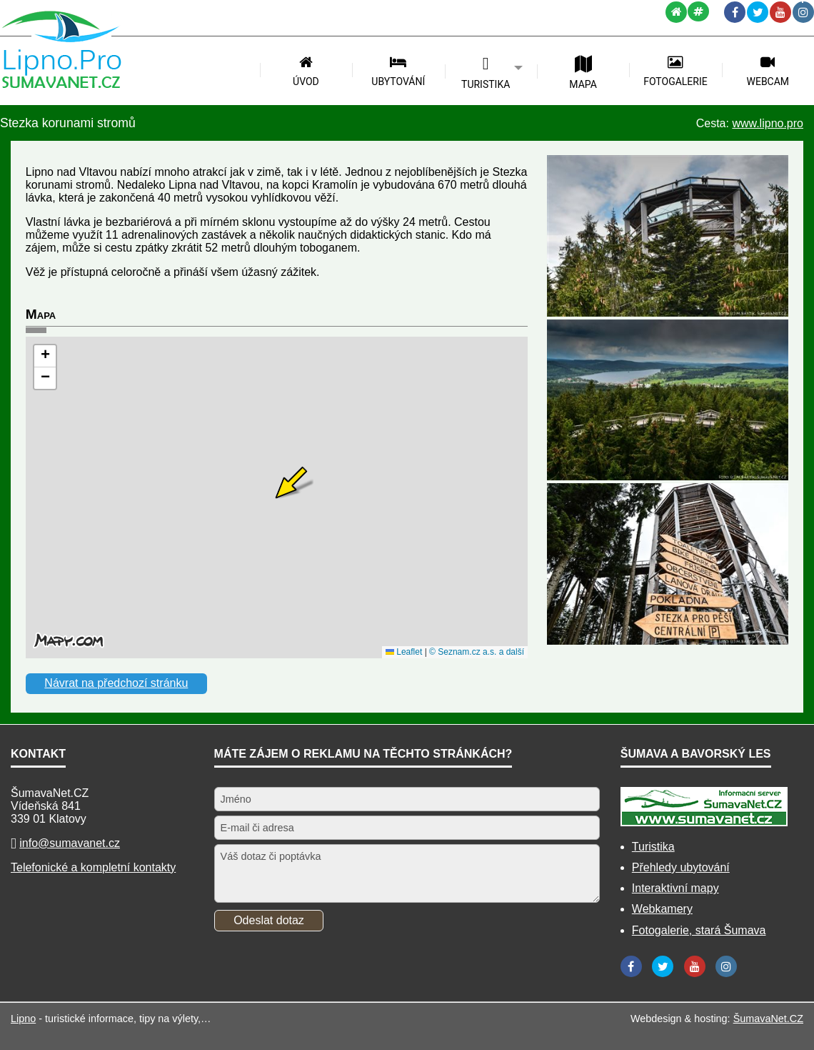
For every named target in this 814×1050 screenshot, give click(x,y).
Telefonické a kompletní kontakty (93, 867)
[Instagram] (803, 12)
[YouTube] (780, 12)
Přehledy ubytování (681, 867)
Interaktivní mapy (675, 888)
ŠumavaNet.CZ (768, 1018)
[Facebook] (734, 12)
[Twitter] (757, 12)
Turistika (653, 847)
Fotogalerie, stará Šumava (699, 930)
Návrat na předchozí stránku (116, 683)
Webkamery (662, 909)
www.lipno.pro (767, 123)
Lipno (23, 1018)
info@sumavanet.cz (69, 843)
